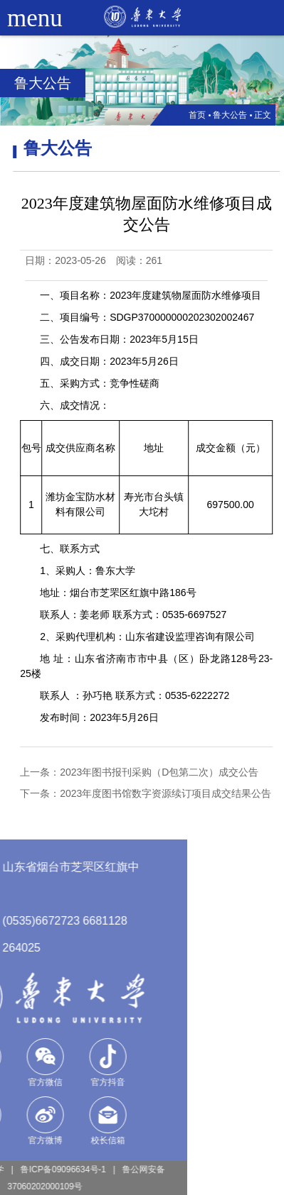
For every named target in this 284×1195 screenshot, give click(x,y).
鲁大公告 (230, 115)
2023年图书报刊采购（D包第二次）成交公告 (165, 772)
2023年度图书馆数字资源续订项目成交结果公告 (172, 793)
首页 (197, 115)
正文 (262, 115)
